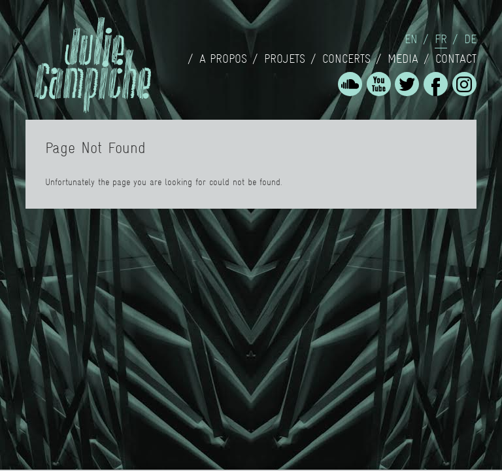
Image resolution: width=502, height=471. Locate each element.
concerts (346, 58)
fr (441, 39)
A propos (223, 58)
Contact (456, 58)
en (411, 39)
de (470, 39)
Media (403, 58)
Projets (284, 58)
